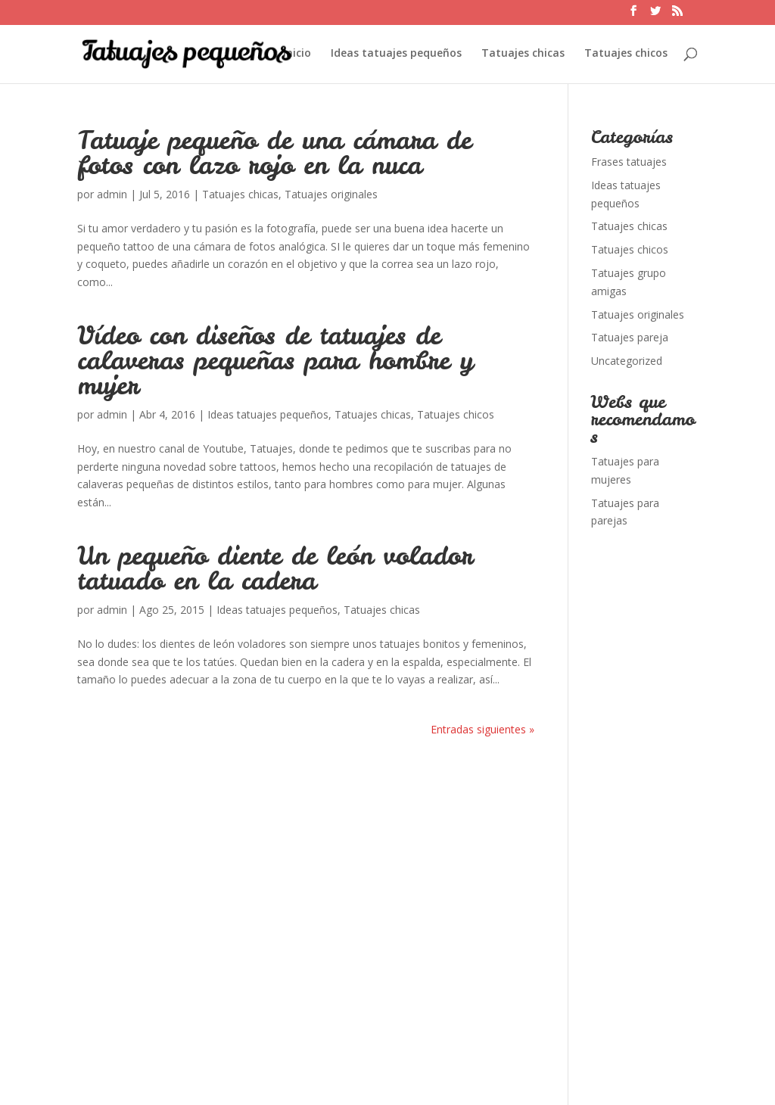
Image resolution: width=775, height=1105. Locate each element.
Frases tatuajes (629, 161)
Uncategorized (626, 360)
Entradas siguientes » (482, 729)
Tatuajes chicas (523, 54)
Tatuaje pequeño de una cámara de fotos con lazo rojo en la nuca (274, 152)
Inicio (297, 54)
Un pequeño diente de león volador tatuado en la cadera (274, 568)
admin (112, 194)
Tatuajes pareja (629, 337)
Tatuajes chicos (626, 54)
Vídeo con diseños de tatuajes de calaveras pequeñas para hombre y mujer (275, 360)
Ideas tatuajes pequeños (396, 54)
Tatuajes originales (331, 194)
